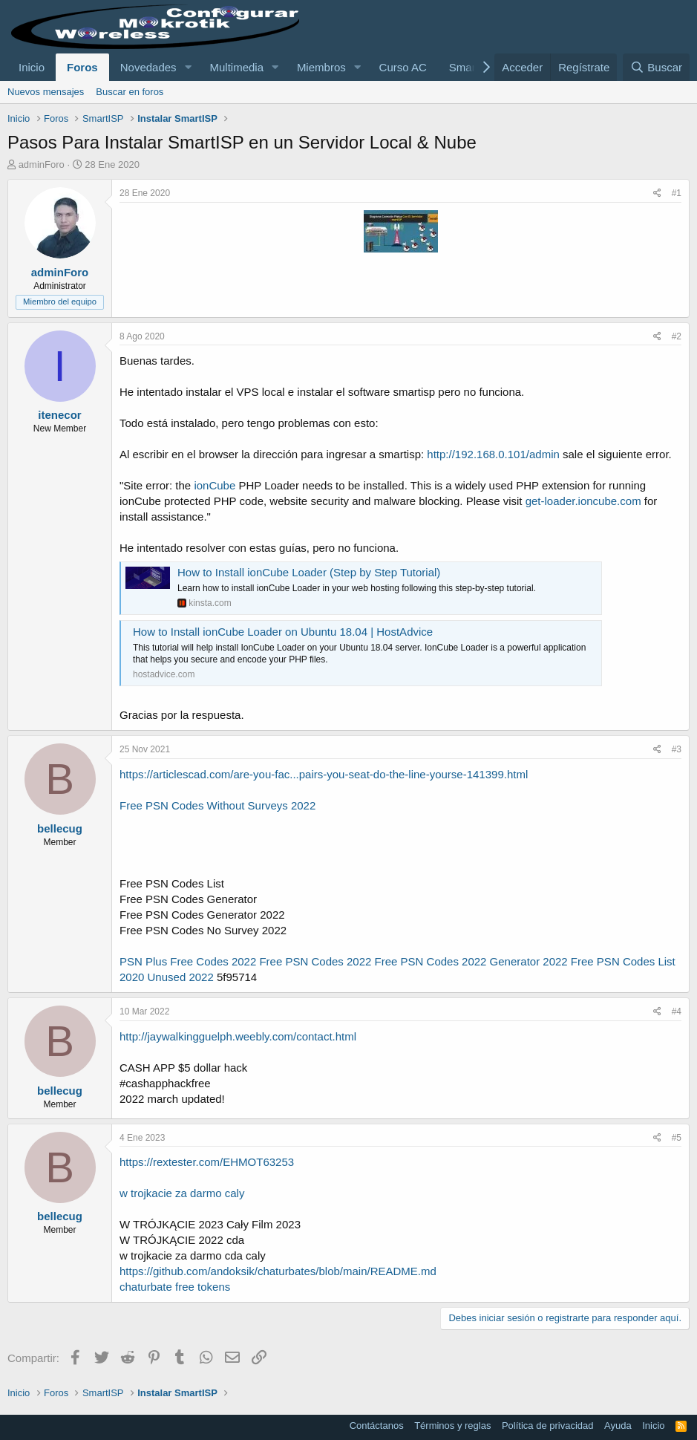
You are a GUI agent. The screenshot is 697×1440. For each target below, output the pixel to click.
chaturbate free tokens (175, 1286)
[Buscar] (656, 67)
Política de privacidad (548, 1425)
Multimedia (236, 67)
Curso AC (403, 67)
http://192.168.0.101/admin (493, 454)
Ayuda (618, 1425)
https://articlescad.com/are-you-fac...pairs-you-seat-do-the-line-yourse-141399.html (324, 774)
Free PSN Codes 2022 (315, 961)
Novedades (148, 67)
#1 (676, 193)
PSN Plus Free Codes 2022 (188, 961)
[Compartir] (657, 193)
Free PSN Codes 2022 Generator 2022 (471, 961)
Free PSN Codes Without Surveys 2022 (217, 805)
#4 (676, 1011)
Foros (82, 67)
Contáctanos (377, 1425)
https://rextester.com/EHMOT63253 (207, 1162)
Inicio (32, 67)
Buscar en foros (129, 91)
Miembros (321, 67)
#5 (676, 1138)
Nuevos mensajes (45, 91)
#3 (676, 749)
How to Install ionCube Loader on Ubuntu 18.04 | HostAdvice (283, 631)
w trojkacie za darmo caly (182, 1193)
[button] (187, 67)
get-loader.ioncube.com (583, 501)
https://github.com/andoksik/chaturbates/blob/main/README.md (278, 1271)
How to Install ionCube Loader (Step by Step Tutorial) (308, 572)
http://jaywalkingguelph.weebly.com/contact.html (238, 1036)
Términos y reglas (452, 1425)
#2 (676, 336)
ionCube (214, 485)
